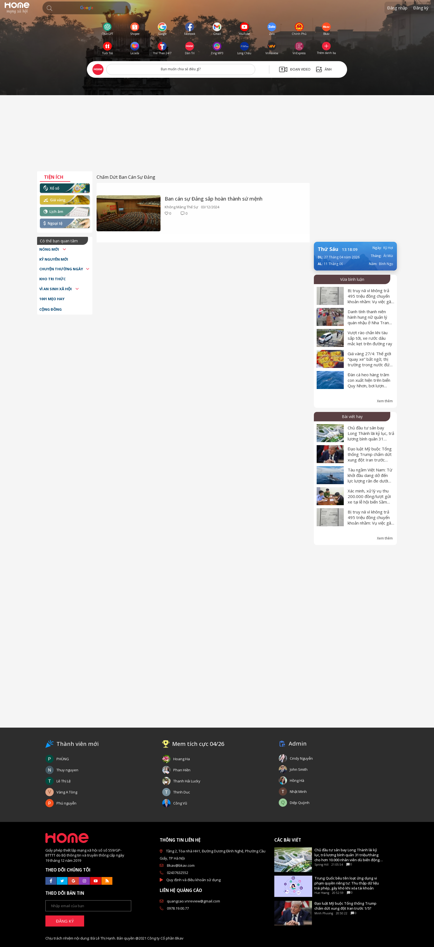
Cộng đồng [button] (50, 309)
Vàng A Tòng (66, 792)
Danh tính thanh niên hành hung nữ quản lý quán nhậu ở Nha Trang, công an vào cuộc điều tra (370, 322)
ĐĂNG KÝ (65, 921)
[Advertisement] (217, 135)
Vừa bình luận (352, 279)
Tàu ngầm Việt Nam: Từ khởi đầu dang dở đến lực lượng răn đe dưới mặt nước (370, 478)
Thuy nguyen (67, 769)
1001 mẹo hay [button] (51, 298)
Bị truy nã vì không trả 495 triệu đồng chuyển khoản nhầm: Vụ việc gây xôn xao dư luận (370, 299)
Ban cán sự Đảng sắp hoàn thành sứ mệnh (213, 198)
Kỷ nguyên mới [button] (53, 259)
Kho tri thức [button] (52, 278)
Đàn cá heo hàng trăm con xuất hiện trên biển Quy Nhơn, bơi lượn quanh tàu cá (369, 383)
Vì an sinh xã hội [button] (56, 288)
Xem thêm (385, 401)
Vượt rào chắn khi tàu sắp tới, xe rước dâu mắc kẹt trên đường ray (370, 338)
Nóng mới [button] (49, 249)
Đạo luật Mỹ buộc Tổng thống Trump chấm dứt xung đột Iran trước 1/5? (370, 457)
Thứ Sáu (328, 249)
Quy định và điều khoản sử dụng (193, 879)
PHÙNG (62, 758)
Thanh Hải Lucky (186, 781)
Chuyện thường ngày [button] (61, 268)
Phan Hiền (181, 769)
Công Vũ (180, 803)
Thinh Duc (181, 792)
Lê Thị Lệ (63, 781)
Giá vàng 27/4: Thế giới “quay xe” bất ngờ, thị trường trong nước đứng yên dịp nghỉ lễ (371, 362)
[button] (49, 8)
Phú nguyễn (66, 803)
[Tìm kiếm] (86, 7)
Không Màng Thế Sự (181, 206)
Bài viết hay (352, 416)
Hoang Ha (181, 758)
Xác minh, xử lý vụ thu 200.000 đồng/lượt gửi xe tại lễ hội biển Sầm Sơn (369, 499)
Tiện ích (53, 177)
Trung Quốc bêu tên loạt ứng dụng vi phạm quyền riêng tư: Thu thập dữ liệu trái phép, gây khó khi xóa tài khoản (346, 883)
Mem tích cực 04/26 (198, 744)
